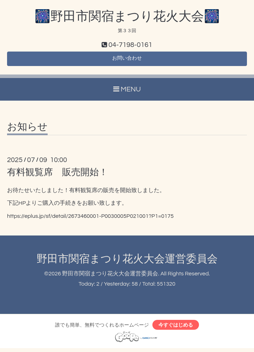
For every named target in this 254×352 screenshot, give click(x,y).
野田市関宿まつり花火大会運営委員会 (127, 261)
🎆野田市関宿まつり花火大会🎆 (127, 16)
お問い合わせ (127, 60)
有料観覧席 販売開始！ (57, 174)
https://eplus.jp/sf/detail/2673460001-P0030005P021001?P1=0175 (90, 218)
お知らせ (27, 130)
